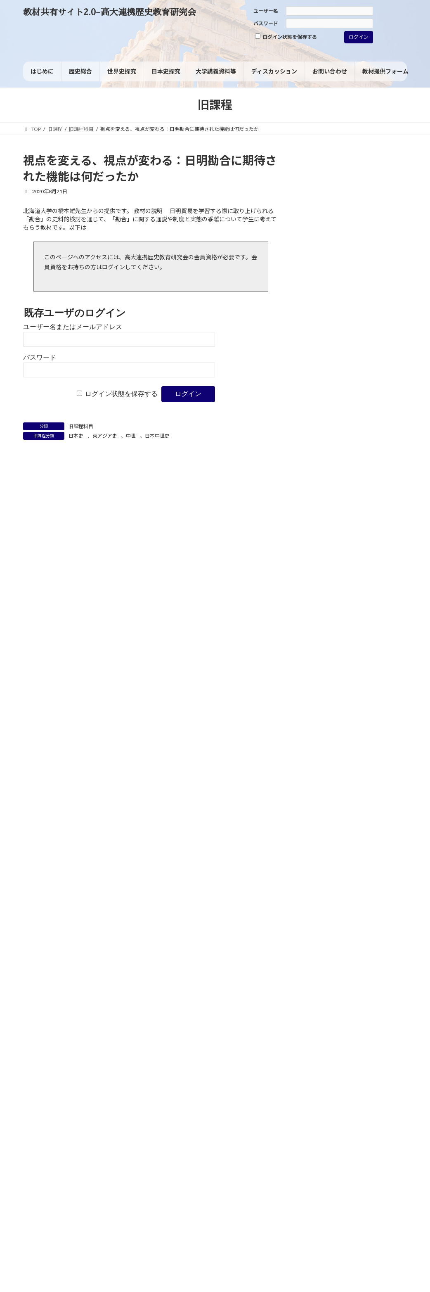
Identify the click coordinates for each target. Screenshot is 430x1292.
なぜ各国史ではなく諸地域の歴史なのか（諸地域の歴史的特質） (364, 922)
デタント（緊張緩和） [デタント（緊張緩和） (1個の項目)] (326, 444)
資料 (311, 317)
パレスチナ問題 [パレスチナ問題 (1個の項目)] (376, 444)
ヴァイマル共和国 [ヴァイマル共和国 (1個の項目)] (322, 495)
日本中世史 (157, 436)
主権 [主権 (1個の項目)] (394, 495)
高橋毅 (384, 765)
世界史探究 (320, 299)
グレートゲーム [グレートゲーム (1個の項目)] (358, 421)
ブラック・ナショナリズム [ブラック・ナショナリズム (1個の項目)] (331, 464)
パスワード (265, 23)
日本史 (76, 436)
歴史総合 (317, 265)
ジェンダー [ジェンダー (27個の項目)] (341, 431)
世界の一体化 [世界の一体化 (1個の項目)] (365, 495)
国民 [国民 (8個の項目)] (363, 525)
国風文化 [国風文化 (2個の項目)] (316, 536)
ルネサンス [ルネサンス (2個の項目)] (366, 485)
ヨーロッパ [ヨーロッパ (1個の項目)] (367, 474)
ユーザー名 (265, 11)
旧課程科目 (81, 426)
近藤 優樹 (365, 933)
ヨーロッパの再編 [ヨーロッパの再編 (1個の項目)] (322, 485)
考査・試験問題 (326, 334)
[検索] (389, 162)
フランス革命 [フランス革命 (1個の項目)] (370, 454)
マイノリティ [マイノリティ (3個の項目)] (324, 474)
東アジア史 (104, 436)
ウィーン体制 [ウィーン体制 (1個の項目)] (317, 421)
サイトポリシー (48, 1146)
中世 (131, 436)
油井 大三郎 (391, 849)
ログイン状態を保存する (286, 36)
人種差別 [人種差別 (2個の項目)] (316, 505)
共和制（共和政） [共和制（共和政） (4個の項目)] (333, 515)
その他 (314, 369)
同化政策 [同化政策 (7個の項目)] (322, 525)
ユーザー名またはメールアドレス (72, 326)
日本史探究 (320, 282)
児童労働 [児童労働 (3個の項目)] (353, 505)
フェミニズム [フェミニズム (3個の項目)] (325, 453)
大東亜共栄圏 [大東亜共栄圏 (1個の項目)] (352, 536)
